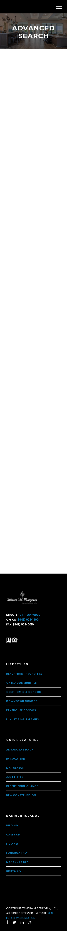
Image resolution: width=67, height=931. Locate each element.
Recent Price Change (22, 786)
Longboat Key (17, 853)
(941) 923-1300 (28, 620)
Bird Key (12, 825)
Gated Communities (21, 683)
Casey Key (13, 834)
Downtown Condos (22, 701)
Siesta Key (13, 871)
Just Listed (15, 777)
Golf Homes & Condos (23, 692)
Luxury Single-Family (22, 719)
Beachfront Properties (24, 674)
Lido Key (12, 843)
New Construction (21, 795)
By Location (15, 759)
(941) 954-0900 (29, 615)
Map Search (15, 768)
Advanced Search (20, 749)
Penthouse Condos (21, 710)
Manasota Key (17, 862)
